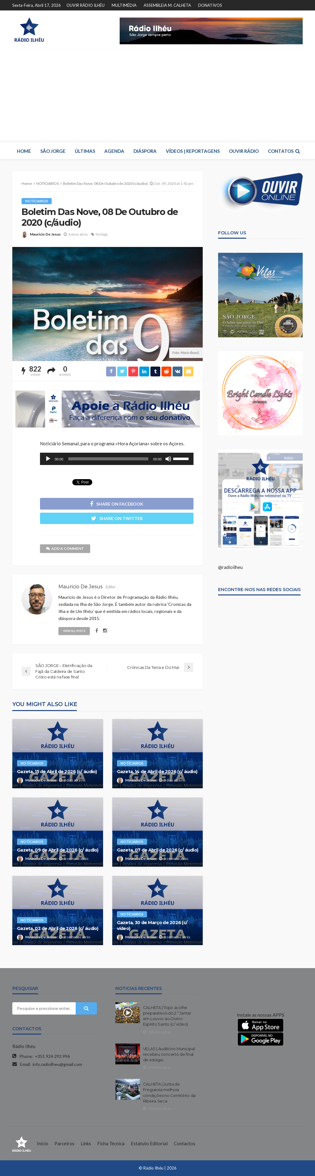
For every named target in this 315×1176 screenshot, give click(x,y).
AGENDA (114, 151)
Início (42, 1143)
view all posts (74, 631)
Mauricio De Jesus (45, 234)
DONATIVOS (210, 5)
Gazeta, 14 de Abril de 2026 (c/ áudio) (157, 771)
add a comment (65, 548)
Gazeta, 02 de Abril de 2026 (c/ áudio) (57, 928)
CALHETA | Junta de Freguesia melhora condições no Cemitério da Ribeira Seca (169, 1092)
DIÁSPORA (145, 151)
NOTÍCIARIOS (36, 201)
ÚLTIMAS (85, 151)
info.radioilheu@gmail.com (57, 1064)
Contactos (184, 1143)
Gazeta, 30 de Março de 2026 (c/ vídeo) (152, 925)
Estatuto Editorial (149, 1143)
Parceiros (64, 1143)
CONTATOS (280, 151)
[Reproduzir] (48, 459)
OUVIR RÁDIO (244, 151)
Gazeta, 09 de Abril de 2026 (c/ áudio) (57, 850)
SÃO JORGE (53, 151)
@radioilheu (230, 567)
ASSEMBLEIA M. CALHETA (167, 5)
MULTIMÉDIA (124, 5)
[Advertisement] (157, 97)
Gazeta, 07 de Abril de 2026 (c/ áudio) (157, 850)
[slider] (108, 458)
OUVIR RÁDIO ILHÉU (85, 5)
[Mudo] (168, 459)
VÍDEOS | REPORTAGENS (193, 151)
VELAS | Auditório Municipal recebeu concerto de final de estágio (169, 1054)
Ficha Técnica (111, 1143)
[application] (116, 459)
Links (86, 1143)
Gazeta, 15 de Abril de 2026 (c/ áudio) (57, 771)
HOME (24, 151)
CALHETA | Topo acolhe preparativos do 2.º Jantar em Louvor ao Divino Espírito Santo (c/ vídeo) (167, 1016)
